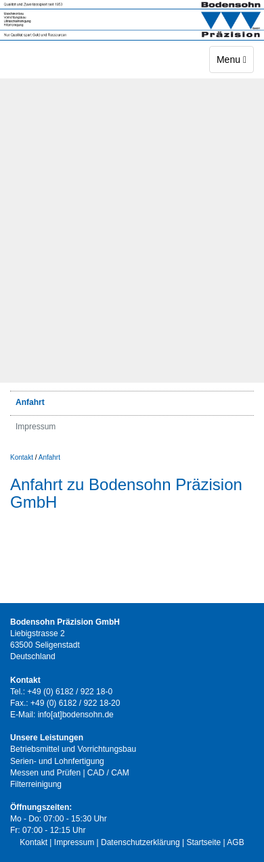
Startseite (204, 842)
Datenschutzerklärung (140, 842)
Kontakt (21, 457)
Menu (235, 58)
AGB (235, 842)
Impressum (36, 426)
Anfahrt (30, 402)
